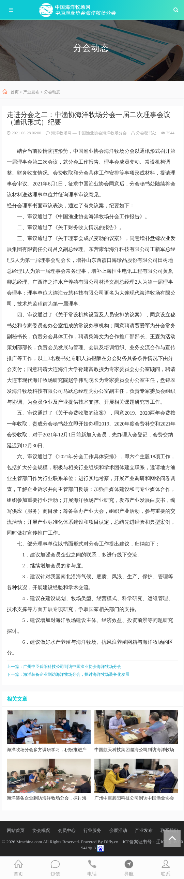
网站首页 (16, 830)
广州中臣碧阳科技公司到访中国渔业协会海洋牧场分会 (72, 666)
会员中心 (67, 830)
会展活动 (118, 830)
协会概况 (41, 830)
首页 (15, 92)
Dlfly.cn (111, 841)
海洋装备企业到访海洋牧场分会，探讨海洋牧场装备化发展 (76, 674)
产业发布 (31, 92)
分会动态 (52, 92)
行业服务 (92, 830)
